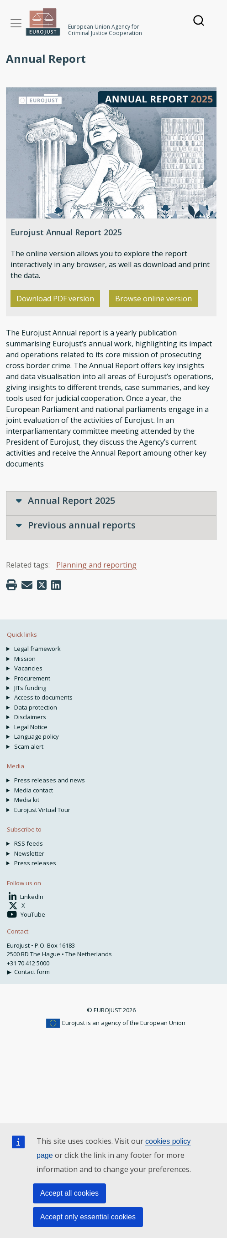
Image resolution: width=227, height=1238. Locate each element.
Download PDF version (55, 299)
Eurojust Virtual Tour (42, 810)
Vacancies (28, 668)
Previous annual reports (76, 525)
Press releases (35, 863)
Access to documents (43, 697)
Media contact (33, 790)
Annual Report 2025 (65, 500)
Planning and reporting (96, 565)
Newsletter (29, 853)
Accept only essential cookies (88, 1217)
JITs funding (30, 688)
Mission (25, 659)
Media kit (26, 800)
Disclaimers (30, 717)
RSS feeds (28, 843)
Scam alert (28, 746)
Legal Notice (31, 727)
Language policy (36, 736)
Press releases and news (49, 780)
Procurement (32, 678)
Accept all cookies (69, 1193)
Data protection (35, 707)
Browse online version (153, 299)
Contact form (32, 972)
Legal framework (37, 648)
